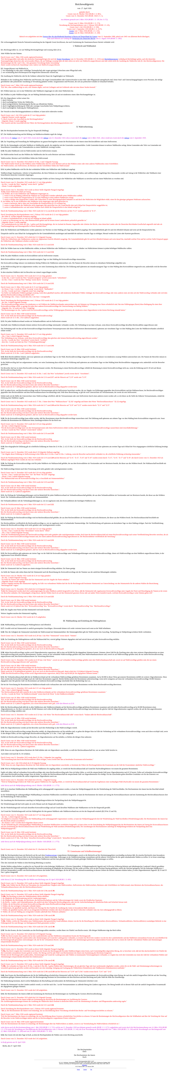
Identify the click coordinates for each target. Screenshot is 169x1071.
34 (3, 731)
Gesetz (71, 31)
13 (3, 248)
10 (3, 151)
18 (3, 418)
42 (3, 1035)
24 (3, 568)
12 (3, 230)
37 (3, 789)
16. (3, 357)
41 (3, 994)
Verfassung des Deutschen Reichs (83, 38)
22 (3, 517)
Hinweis (84, 1065)
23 (3, 553)
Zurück (85, 1069)
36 (3, 769)
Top (91, 1069)
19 (3, 446)
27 (3, 628)
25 (3, 610)
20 (3, 463)
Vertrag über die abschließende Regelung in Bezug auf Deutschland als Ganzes (70, 36)
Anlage (14, 138)
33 (3, 728)
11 (3, 169)
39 (3, 930)
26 (3, 625)
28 (3, 632)
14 (3, 256)
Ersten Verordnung (63, 59)
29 (3, 639)
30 (3, 652)
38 (3, 855)
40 (3, 975)
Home (78, 1069)
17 (3, 390)
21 (3, 495)
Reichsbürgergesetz (111, 59)
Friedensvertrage (51, 855)
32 (3, 707)
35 (3, 750)
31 (3, 677)
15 (3, 321)
